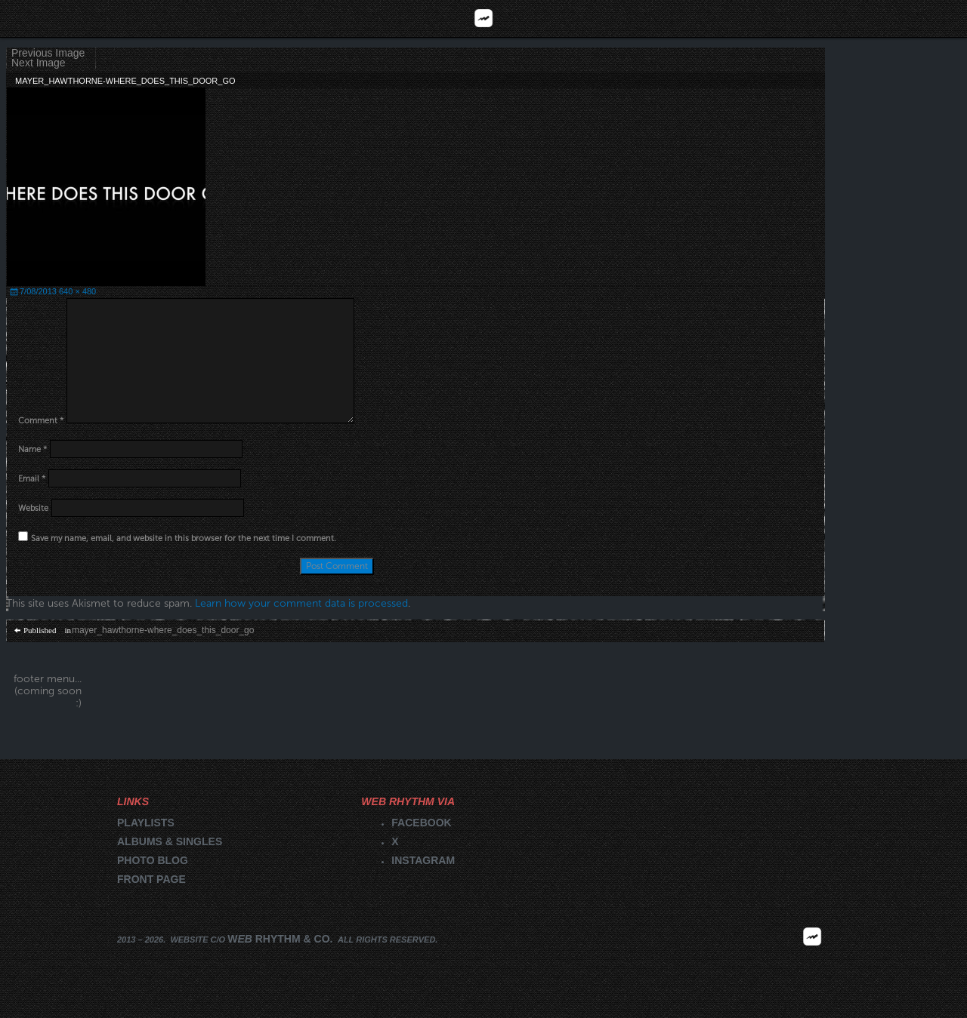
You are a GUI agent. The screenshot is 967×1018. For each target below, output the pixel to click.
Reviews (121, 18)
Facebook (421, 823)
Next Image (38, 63)
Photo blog (152, 860)
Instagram (423, 860)
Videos (846, 18)
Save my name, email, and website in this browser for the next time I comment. (183, 538)
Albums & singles (169, 841)
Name (32, 449)
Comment (40, 421)
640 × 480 (77, 291)
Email (31, 479)
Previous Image (48, 53)
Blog (605, 18)
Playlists (363, 18)
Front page (151, 879)
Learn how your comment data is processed (301, 603)
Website (33, 508)
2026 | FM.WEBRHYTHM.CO (812, 958)
